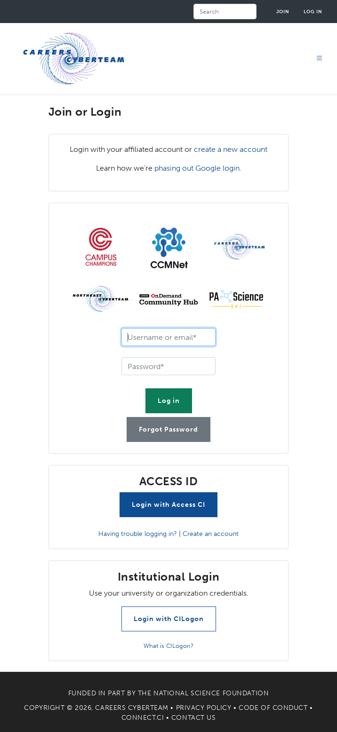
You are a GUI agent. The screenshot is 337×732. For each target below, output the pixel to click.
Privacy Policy (204, 708)
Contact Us (193, 718)
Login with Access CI (168, 505)
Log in (313, 11)
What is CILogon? (168, 645)
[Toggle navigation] (319, 58)
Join (282, 11)
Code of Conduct (273, 708)
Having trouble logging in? (137, 533)
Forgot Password (168, 429)
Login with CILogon (169, 619)
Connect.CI (142, 718)
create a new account (230, 149)
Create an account (211, 533)
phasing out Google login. (197, 168)
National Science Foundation (211, 693)
